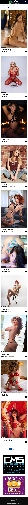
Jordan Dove (5, 140)
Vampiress (5, 309)
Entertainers (8, 5)
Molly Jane (5, 269)
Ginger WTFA (6, 95)
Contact (10, 499)
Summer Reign (6, 50)
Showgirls (16, 499)
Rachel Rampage (7, 230)
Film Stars (21, 499)
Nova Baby (5, 354)
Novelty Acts (14, 500)
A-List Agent (4, 51)
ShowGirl (3, 47)
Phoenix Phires (6, 440)
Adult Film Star (4, 227)
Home (2, 5)
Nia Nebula (5, 395)
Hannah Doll (5, 185)
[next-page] (17, 449)
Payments (6, 499)
